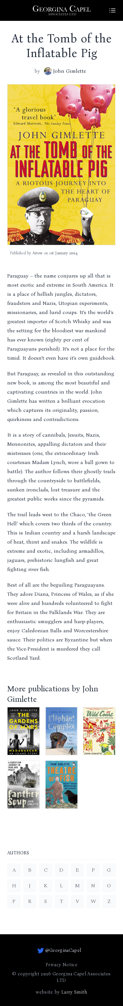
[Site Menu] (112, 10)
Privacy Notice (61, 965)
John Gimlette (65, 71)
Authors (18, 853)
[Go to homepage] (62, 10)
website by (61, 992)
